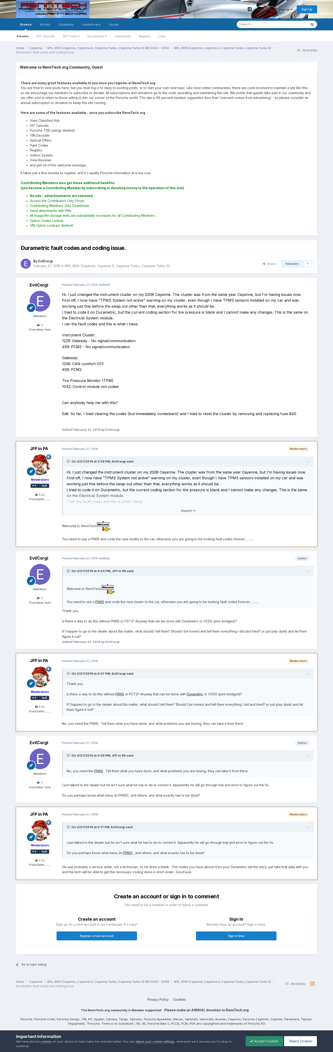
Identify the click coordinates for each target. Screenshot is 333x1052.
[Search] (260, 24)
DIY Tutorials (46, 36)
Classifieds (123, 36)
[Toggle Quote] (69, 461)
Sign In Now (236, 936)
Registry (144, 36)
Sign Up (307, 9)
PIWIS (99, 602)
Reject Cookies (300, 1041)
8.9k (40, 495)
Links (162, 36)
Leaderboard (91, 24)
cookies (46, 1041)
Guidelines (66, 24)
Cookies (179, 999)
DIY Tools (71, 36)
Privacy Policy (158, 999)
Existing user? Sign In (274, 9)
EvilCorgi (39, 285)
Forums (22, 36)
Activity (45, 24)
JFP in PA (39, 448)
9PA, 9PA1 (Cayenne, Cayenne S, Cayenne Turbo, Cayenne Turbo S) (117, 266)
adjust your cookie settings (155, 1041)
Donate (114, 24)
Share (269, 264)
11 (40, 325)
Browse (25, 26)
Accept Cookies (263, 1041)
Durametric (195, 694)
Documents (97, 36)
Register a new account (97, 936)
